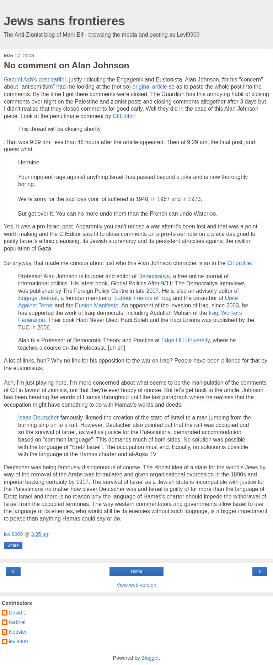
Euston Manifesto (96, 305)
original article (149, 87)
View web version (136, 585)
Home (136, 571)
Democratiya (154, 276)
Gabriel (17, 622)
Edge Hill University (185, 340)
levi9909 (18, 641)
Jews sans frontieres (64, 21)
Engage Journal (38, 298)
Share (13, 545)
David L (17, 613)
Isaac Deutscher (38, 418)
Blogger (150, 658)
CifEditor (123, 116)
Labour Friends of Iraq (142, 298)
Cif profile (239, 263)
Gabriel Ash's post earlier (35, 79)
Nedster (18, 632)
